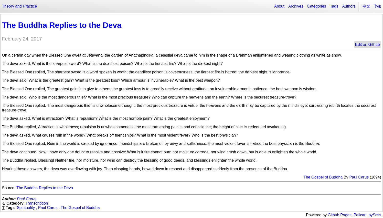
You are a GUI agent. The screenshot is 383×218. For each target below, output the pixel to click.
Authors (349, 6)
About (279, 6)
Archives (295, 6)
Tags (334, 6)
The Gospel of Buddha (322, 177)
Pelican (360, 215)
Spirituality (26, 208)
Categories (316, 6)
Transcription (36, 203)
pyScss (375, 215)
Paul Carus (359, 177)
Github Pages (339, 215)
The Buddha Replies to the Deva (61, 25)
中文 (366, 6)
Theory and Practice (19, 6)
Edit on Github (367, 44)
